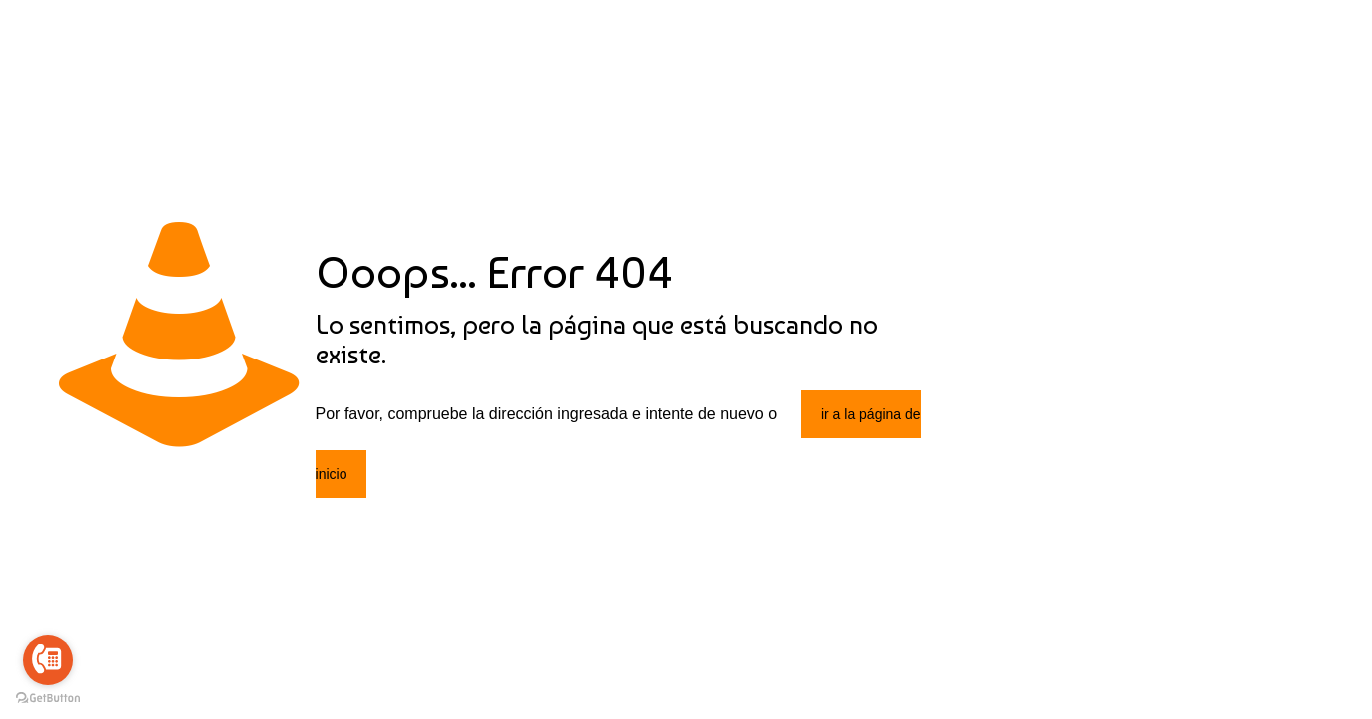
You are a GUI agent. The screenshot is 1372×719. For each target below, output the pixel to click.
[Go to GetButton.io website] (48, 698)
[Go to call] (48, 660)
